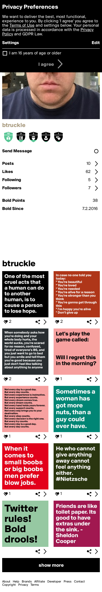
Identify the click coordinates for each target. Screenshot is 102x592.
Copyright (9, 585)
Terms (34, 585)
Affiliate (39, 581)
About (6, 581)
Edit (96, 43)
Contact (79, 581)
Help (16, 581)
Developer (54, 581)
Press (68, 581)
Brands (27, 581)
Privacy (23, 585)
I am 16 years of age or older (35, 53)
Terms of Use (22, 25)
